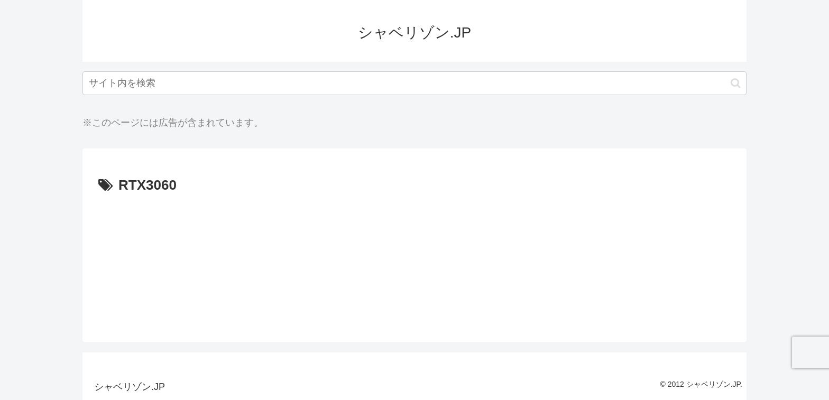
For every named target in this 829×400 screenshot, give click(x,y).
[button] (735, 83)
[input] (414, 83)
